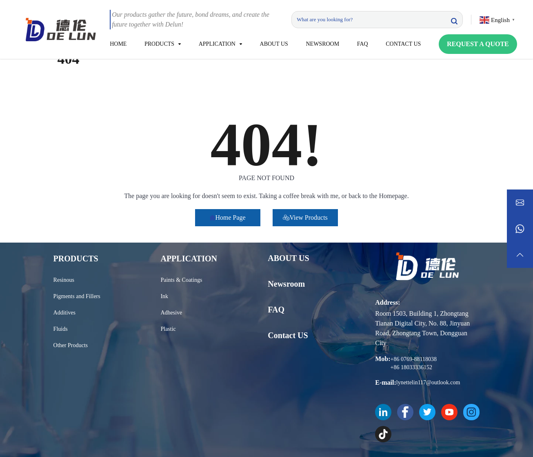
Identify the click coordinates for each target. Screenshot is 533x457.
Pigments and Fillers (76, 296)
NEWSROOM (322, 44)
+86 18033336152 (411, 367)
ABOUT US (274, 44)
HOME (118, 44)
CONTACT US (403, 44)
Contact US (288, 335)
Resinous (63, 280)
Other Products (70, 345)
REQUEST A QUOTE (478, 43)
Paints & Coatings (181, 280)
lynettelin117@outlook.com (428, 382)
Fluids (60, 329)
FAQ (362, 44)
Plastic (167, 329)
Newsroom (286, 283)
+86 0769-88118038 (414, 359)
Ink (164, 296)
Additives (64, 313)
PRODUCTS (159, 44)
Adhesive (171, 313)
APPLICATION (217, 44)
